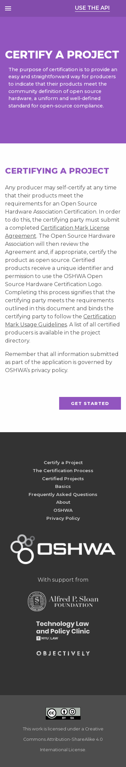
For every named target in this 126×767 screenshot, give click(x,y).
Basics (63, 486)
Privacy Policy (63, 518)
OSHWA (63, 510)
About (63, 502)
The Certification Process (63, 470)
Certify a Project (63, 462)
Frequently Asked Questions (63, 494)
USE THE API (92, 8)
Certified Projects (63, 478)
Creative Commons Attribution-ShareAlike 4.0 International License (63, 739)
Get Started (90, 403)
